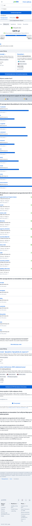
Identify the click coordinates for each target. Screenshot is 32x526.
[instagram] (22, 500)
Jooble (8, 524)
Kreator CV (23, 519)
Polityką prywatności (12, 407)
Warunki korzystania (25, 512)
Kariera (2, 516)
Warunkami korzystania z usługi (22, 407)
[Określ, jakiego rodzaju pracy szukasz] (16, 5)
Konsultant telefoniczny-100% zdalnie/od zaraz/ (22, 54)
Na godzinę (25, 24)
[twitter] (26, 500)
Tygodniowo (13, 24)
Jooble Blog (13, 511)
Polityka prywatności (25, 514)
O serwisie (3, 507)
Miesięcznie (6, 24)
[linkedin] (29, 500)
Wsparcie (3, 509)
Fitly (22, 521)
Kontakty (3, 511)
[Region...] (16, 9)
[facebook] (18, 500)
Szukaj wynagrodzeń (16, 12)
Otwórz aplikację (27, 2)
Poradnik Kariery (14, 509)
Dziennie (19, 24)
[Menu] (2, 2)
